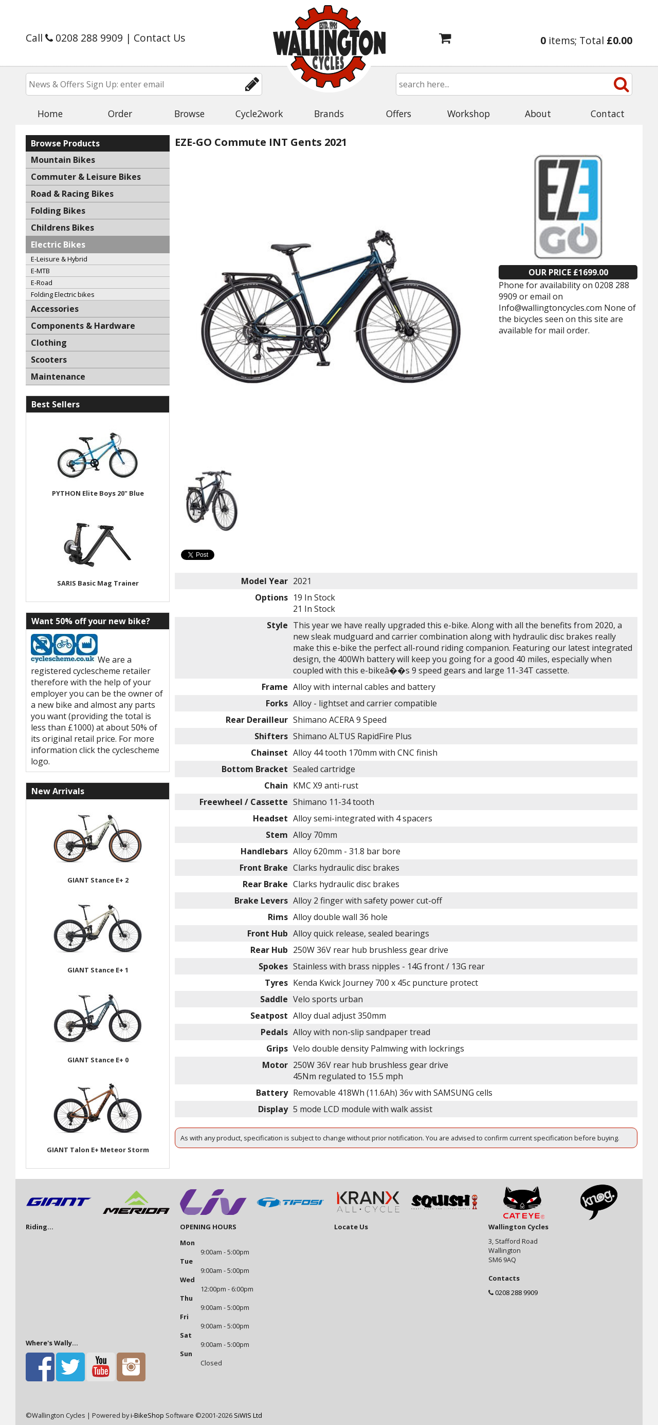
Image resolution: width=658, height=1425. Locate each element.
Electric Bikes (58, 244)
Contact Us (159, 38)
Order (120, 113)
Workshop (468, 113)
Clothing (49, 342)
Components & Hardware (83, 325)
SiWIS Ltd (248, 1415)
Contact (608, 113)
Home (50, 113)
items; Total (586, 40)
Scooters (49, 359)
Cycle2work (259, 113)
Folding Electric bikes (63, 294)
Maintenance (58, 376)
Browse (189, 113)
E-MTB (40, 270)
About (538, 113)
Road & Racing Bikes (72, 193)
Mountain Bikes (63, 159)
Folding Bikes (58, 210)
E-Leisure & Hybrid (59, 259)
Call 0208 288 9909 (74, 38)
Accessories (55, 308)
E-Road (41, 282)
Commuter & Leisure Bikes (86, 176)
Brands (329, 113)
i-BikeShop (147, 1415)
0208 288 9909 (516, 1292)
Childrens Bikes (62, 227)
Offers (398, 113)
